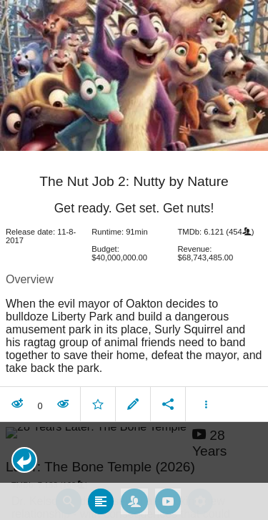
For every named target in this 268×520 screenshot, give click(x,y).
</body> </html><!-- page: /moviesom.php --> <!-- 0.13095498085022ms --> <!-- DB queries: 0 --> (134, 260)
